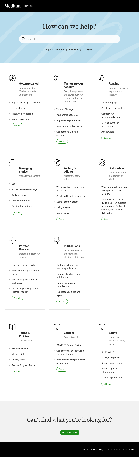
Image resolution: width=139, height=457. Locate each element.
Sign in (89, 49)
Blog (101, 449)
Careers (108, 449)
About (131, 449)
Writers (94, 449)
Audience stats (19, 194)
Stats (14, 183)
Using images (63, 207)
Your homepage (109, 102)
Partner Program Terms (23, 365)
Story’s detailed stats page (24, 189)
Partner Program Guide (23, 264)
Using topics (62, 212)
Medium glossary (20, 119)
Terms (124, 449)
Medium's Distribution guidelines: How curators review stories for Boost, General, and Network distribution (113, 206)
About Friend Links (21, 200)
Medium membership (23, 113)
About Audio (107, 131)
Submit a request (69, 432)
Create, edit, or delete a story (70, 196)
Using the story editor (67, 201)
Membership (61, 49)
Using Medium (19, 108)
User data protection (111, 377)
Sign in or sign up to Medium (26, 102)
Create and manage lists (113, 108)
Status (86, 449)
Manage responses (111, 357)
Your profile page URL (67, 114)
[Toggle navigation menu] (133, 5)
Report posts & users (111, 362)
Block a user (107, 351)
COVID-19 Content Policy (68, 345)
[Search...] (69, 39)
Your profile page (65, 109)
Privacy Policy (18, 359)
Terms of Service (20, 348)
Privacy (117, 449)
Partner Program (77, 49)
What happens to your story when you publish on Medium (115, 190)
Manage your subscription (69, 126)
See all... (17, 125)
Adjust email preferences (69, 120)
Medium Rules (19, 353)
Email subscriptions (22, 206)
